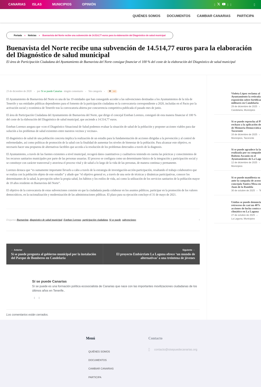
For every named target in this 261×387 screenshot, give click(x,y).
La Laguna (236, 218)
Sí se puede (115, 220)
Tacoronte (249, 138)
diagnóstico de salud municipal (46, 220)
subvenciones (129, 220)
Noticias (32, 35)
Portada (18, 35)
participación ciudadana (95, 220)
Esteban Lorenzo (72, 220)
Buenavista (23, 220)
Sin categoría (95, 91)
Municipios (249, 110)
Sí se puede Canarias (51, 91)
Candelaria (237, 110)
